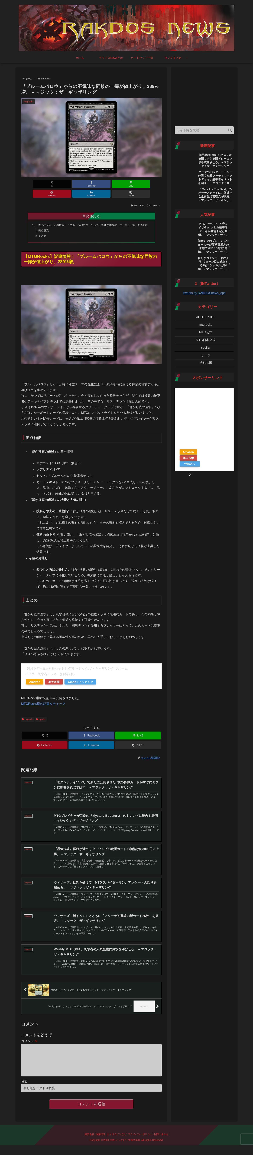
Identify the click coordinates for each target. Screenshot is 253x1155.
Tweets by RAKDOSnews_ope (204, 293)
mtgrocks (27, 716)
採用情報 (98, 1144)
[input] (204, 130)
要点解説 (42, 226)
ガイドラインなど (116, 1144)
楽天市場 (54, 678)
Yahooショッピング (80, 678)
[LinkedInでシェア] (127, 184)
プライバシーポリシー (142, 1144)
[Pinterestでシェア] (103, 184)
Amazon (34, 678)
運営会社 (85, 1144)
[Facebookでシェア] (56, 184)
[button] (150, 184)
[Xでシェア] (32, 184)
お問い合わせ (165, 1144)
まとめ (41, 232)
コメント (29, 1045)
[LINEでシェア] (79, 184)
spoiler (40, 716)
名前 (24, 1091)
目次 (85, 206)
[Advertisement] (204, 96)
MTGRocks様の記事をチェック (43, 700)
